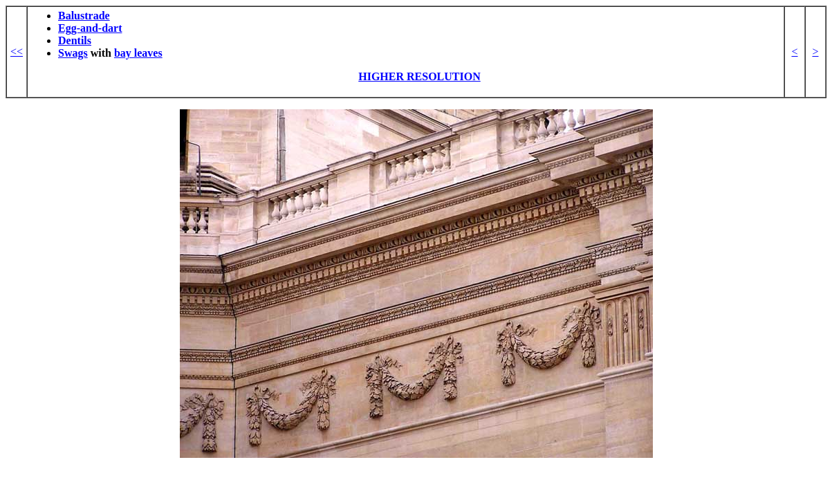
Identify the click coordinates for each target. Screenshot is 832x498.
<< (16, 51)
